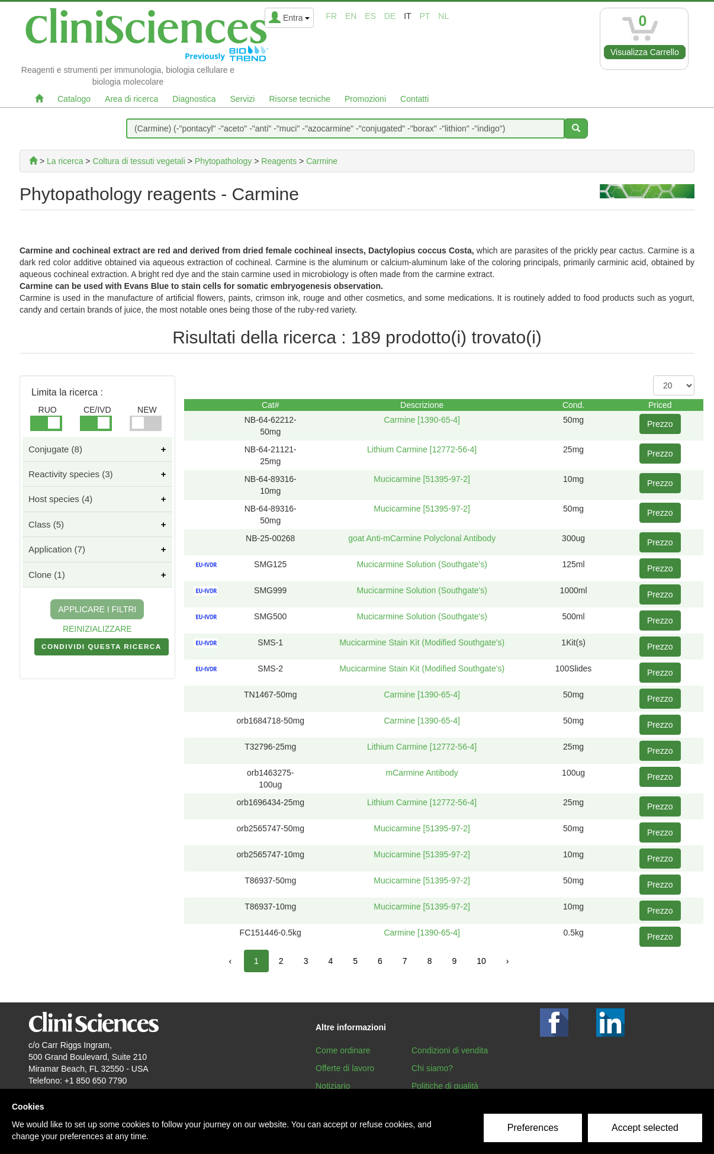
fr (331, 16)
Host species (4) (60, 499)
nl (443, 16)
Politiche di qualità (444, 1086)
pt (425, 16)
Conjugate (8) (55, 449)
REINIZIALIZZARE (97, 629)
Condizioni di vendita (449, 1050)
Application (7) (56, 549)
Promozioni (365, 99)
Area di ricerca (131, 99)
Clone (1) (46, 575)
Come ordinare (343, 1050)
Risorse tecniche (299, 99)
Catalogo (74, 99)
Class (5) (46, 524)
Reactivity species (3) (70, 474)
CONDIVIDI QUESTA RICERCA (101, 648)
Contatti (414, 99)
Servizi (242, 99)
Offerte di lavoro (345, 1068)
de (389, 16)
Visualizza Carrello (644, 52)
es (370, 16)
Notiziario (333, 1086)
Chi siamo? (432, 1068)
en (350, 16)
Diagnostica (194, 99)
